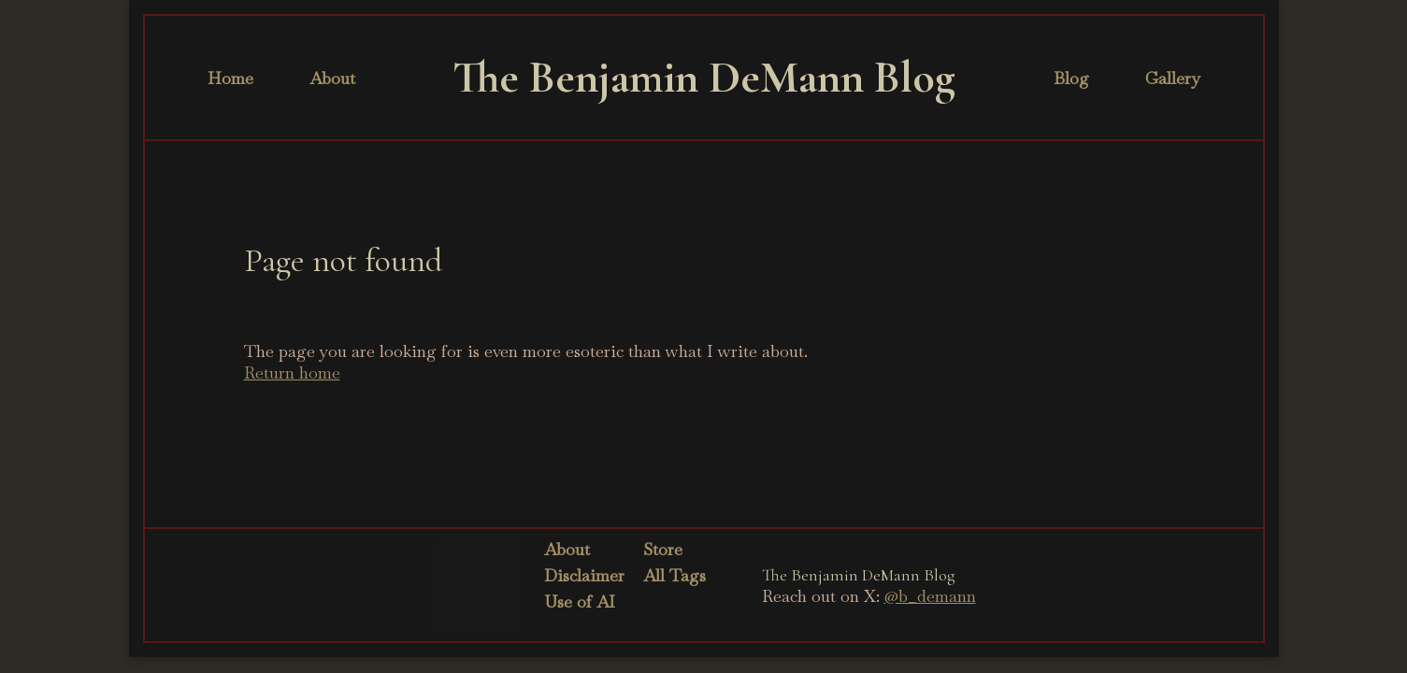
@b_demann (930, 596)
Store (662, 549)
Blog (1071, 78)
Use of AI (579, 601)
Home (230, 78)
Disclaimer (584, 575)
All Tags (674, 575)
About (332, 78)
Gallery (1172, 78)
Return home (292, 372)
